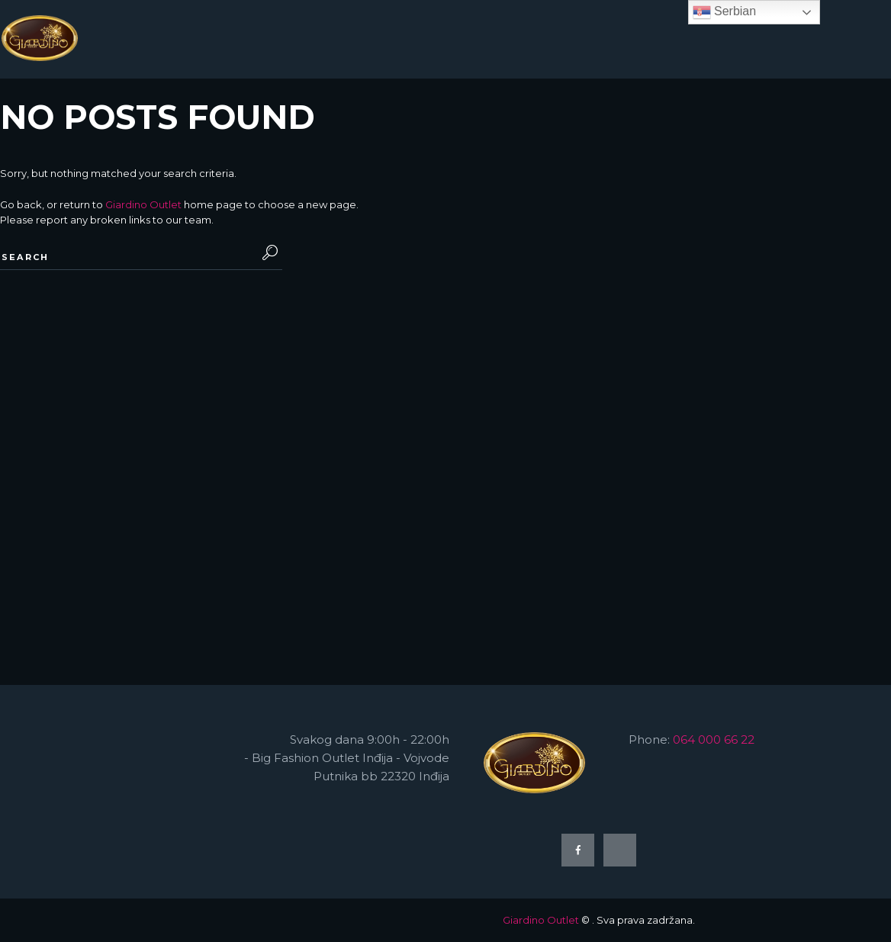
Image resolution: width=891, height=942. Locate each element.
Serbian (725, 12)
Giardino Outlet (143, 204)
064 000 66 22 (713, 739)
